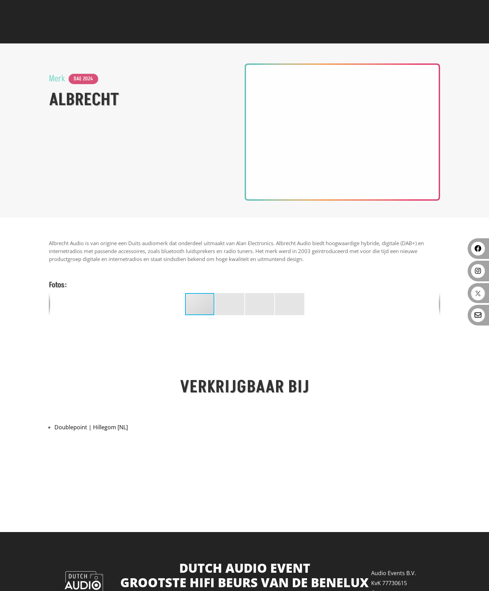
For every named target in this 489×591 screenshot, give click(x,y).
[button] (230, 304)
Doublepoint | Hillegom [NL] (91, 427)
